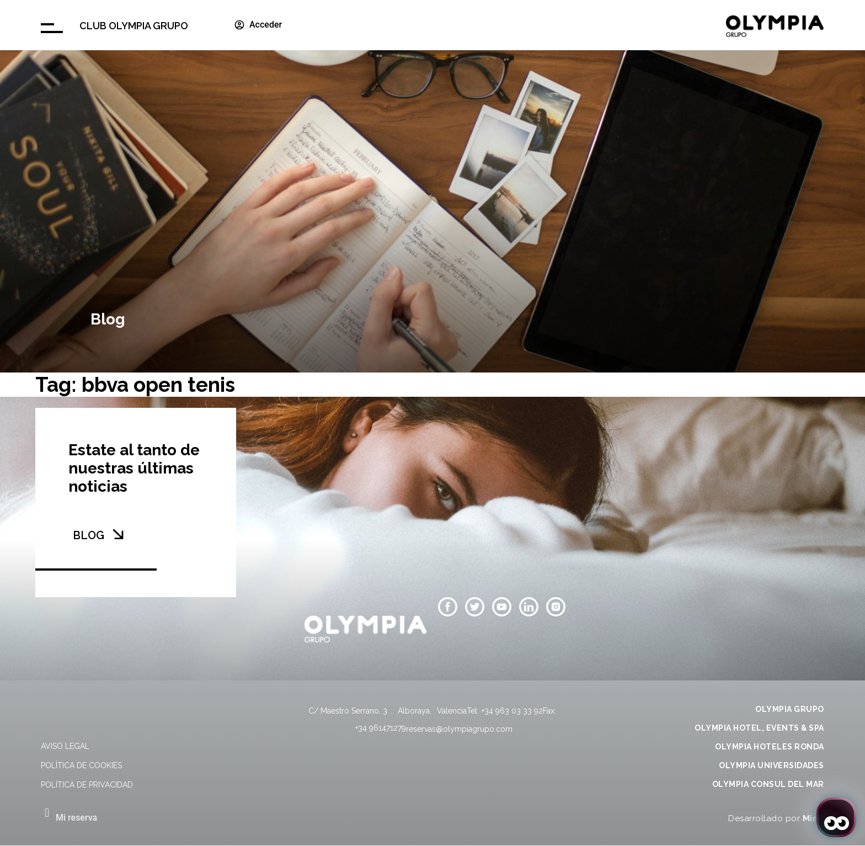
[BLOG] (118, 534)
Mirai (814, 818)
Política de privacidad (87, 784)
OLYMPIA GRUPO (789, 709)
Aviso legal (65, 746)
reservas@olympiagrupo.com (459, 729)
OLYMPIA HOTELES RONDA (769, 746)
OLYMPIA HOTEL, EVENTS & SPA (759, 727)
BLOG (88, 535)
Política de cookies (81, 765)
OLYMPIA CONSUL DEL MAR (768, 784)
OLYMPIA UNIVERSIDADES (771, 765)
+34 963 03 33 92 (512, 710)
